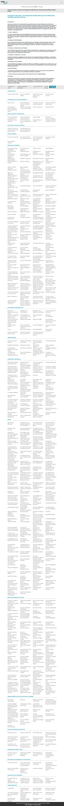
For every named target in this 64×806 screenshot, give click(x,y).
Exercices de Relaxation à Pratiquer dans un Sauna (51, 493)
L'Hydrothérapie (49, 148)
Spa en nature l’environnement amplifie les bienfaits (38, 281)
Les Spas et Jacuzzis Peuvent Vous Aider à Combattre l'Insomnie (38, 438)
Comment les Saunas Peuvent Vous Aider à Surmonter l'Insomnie (38, 516)
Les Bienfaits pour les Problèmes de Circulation (51, 219)
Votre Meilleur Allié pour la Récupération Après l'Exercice (25, 434)
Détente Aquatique (24, 161)
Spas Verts (22, 699)
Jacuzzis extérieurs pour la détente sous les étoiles (38, 754)
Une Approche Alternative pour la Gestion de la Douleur (38, 457)
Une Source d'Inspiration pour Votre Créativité (50, 388)
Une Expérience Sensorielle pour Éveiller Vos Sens (49, 177)
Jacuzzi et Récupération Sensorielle (23, 578)
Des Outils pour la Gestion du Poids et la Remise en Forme (25, 479)
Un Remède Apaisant (50, 518)
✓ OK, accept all (28, 804)
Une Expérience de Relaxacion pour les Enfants (12, 448)
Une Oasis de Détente (51, 340)
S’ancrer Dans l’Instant (25, 260)
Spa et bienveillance (37, 272)
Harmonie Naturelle (37, 185)
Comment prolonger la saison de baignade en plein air (13, 794)
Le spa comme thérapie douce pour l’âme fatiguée (12, 593)
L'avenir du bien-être (12, 762)
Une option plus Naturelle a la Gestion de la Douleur (13, 453)
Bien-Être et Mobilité (12, 198)
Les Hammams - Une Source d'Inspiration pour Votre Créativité (13, 405)
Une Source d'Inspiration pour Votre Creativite (24, 372)
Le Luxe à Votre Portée (13, 137)
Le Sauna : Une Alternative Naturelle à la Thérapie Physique (13, 535)
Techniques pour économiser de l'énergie (11, 800)
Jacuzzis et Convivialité (25, 348)
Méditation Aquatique (25, 158)
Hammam (35, 375)
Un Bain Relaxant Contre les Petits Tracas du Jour (50, 654)
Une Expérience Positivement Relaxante (11, 156)
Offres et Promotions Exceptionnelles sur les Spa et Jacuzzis (13, 130)
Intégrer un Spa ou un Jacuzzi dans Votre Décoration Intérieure (38, 368)
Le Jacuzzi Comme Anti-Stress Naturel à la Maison (38, 654)
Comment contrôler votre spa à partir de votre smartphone (25, 764)
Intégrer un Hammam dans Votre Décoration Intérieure (38, 384)
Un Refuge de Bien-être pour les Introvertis (24, 540)
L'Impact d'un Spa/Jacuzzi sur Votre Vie (13, 187)
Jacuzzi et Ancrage (37, 638)
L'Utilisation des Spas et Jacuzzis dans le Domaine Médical (38, 474)
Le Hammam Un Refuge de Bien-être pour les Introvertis (37, 540)
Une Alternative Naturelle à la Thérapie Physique (25, 535)
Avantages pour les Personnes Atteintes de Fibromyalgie (38, 430)
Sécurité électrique (37, 732)
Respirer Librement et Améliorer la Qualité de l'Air (25, 489)
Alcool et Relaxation (50, 190)
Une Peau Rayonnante (38, 170)
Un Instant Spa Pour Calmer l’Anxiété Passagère (12, 646)
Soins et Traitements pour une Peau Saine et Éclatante (13, 196)
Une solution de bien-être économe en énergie (13, 721)
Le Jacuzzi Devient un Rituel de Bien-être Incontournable (38, 258)
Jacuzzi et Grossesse (38, 551)
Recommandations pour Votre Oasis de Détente (25, 104)
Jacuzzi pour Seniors (25, 556)
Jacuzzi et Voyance (24, 627)
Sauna (9, 329)
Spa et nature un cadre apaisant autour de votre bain (51, 289)
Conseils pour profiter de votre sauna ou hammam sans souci (25, 745)
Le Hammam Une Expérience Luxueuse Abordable (38, 405)
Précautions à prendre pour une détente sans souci (51, 734)
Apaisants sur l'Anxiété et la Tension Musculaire (13, 605)
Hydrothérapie (36, 491)
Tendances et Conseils (51, 375)
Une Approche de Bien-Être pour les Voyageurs (37, 468)
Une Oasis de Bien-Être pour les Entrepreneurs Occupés (13, 474)
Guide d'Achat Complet (13, 94)
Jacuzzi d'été (11, 788)
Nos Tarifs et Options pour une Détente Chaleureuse (38, 138)
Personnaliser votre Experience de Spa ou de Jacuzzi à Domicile (13, 368)
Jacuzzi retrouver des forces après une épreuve (38, 585)
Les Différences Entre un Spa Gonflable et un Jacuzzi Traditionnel (25, 130)
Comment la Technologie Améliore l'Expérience (13, 191)
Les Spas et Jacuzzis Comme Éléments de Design (13, 377)
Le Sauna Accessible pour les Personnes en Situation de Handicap (13, 529)
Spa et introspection (12, 296)
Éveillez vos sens (37, 148)
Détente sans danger (50, 737)
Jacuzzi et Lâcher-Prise (38, 250)
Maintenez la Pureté (25, 345)
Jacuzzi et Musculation (51, 556)
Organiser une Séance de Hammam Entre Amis (38, 401)
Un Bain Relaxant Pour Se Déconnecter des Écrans (51, 646)
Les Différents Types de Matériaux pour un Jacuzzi (38, 354)
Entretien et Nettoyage (13, 345)
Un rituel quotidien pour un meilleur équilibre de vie (37, 692)
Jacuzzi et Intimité (37, 613)
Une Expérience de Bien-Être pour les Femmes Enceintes (50, 474)
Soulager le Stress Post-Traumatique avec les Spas (13, 443)
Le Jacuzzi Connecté (37, 768)
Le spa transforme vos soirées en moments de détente (38, 302)
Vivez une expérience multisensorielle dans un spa (13, 273)
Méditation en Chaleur (38, 211)
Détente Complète (37, 319)
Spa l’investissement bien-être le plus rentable (38, 677)
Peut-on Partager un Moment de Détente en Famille (38, 629)
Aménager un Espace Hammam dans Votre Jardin (13, 388)
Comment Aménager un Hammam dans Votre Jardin (13, 401)
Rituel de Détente (24, 206)
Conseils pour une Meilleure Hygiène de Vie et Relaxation (25, 424)
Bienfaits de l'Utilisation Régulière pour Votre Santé (13, 434)
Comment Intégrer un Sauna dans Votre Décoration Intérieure (25, 384)
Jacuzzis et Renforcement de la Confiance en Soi (50, 223)
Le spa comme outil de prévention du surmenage (51, 668)
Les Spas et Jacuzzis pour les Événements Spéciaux (25, 368)
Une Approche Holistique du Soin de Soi (25, 196)
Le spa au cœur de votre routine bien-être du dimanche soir (25, 285)
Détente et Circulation (38, 154)
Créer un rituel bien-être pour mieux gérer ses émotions (50, 281)
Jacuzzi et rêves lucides (13, 671)
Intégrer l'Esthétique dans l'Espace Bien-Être (25, 410)
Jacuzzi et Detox (11, 564)
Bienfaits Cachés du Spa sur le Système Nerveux (37, 573)
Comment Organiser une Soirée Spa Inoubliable (38, 364)
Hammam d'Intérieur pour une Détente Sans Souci (25, 121)
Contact (46, 86)
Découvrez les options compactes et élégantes (25, 754)
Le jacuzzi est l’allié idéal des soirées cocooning (12, 302)
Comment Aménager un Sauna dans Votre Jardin (51, 397)
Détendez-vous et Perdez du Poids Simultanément (24, 177)
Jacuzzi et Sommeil (50, 625)
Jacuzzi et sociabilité (12, 679)
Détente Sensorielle (25, 253)
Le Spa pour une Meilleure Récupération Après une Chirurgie (25, 463)
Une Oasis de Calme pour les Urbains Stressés (37, 453)
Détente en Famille (12, 170)
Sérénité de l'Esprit (24, 151)
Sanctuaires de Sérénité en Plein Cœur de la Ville (38, 549)
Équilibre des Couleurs (38, 158)
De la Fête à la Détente (51, 180)
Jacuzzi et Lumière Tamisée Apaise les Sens (12, 262)
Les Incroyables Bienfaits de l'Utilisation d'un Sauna (25, 509)
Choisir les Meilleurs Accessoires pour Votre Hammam (25, 326)
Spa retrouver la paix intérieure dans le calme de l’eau (12, 285)
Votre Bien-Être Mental (13, 507)
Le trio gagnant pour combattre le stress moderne (50, 692)
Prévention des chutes (25, 732)
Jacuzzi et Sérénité (37, 253)
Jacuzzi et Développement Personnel (49, 245)
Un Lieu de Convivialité (13, 551)
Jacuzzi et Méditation (38, 229)
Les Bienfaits (11, 208)
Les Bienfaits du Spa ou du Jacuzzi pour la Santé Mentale (50, 430)
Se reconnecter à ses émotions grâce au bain (12, 585)
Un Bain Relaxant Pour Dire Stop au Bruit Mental (38, 642)
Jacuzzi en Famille (37, 607)
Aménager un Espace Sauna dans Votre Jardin (51, 384)
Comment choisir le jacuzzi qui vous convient (12, 754)
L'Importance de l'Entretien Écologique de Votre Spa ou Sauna (51, 701)
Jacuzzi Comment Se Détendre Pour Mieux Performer (25, 293)
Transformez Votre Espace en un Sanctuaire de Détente (25, 364)
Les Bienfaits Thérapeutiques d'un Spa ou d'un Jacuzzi (25, 438)
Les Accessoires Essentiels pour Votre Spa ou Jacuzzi (51, 321)
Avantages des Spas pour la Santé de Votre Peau (25, 457)
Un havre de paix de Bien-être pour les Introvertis (50, 448)
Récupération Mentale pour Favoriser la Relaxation (38, 484)
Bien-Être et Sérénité (50, 206)
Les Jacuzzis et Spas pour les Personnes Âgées (37, 424)
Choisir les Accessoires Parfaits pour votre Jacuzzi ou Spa (13, 316)
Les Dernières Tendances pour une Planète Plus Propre (37, 705)
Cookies (46, 88)
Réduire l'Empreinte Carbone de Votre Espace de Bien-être (12, 711)
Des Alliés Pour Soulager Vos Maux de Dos (13, 438)
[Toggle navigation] (61, 2)
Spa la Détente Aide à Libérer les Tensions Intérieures (25, 642)
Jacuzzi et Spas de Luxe (51, 627)
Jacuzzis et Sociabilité (51, 607)
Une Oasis (48, 511)
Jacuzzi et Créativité (50, 671)
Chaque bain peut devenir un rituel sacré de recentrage (38, 672)
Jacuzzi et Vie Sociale (38, 625)
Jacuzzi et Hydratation (13, 567)
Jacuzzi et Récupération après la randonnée (51, 569)
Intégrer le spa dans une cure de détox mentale (37, 289)
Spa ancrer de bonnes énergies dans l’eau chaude (51, 664)
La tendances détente (13, 392)
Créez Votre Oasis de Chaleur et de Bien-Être (38, 96)
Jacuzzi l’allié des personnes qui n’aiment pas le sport (38, 578)
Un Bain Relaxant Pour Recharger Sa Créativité (51, 269)
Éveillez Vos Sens (24, 511)
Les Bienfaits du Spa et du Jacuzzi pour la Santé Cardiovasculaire (25, 474)
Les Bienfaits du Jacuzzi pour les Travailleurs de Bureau (13, 354)
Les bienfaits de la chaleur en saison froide (24, 790)
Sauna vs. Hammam (37, 107)
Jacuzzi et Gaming (50, 613)
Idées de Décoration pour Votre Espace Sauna (37, 342)
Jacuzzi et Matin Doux (13, 253)
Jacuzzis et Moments (25, 217)
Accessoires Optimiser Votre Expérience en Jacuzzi (38, 334)
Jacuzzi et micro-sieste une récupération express (13, 668)
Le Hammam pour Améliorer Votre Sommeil (37, 500)
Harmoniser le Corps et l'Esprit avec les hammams (13, 549)
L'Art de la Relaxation (38, 325)
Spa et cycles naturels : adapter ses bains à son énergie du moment (38, 285)
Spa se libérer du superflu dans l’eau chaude (24, 585)
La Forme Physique (24, 521)
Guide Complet (36, 117)
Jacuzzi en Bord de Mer (25, 412)
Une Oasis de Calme (25, 547)
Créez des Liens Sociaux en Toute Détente (50, 453)
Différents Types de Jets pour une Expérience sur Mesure (13, 177)
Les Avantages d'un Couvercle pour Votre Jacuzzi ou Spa (25, 316)
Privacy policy (37, 804)
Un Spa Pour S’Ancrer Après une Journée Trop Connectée (38, 269)
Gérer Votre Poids (12, 521)
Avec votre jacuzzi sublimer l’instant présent (24, 298)
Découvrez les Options (25, 329)
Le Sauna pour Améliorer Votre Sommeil (24, 500)
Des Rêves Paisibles (50, 514)
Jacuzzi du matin (50, 276)
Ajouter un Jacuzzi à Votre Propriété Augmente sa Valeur (38, 349)
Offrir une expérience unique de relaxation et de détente (51, 302)
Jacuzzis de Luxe (49, 107)
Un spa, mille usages (50, 292)
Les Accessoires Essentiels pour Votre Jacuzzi (13, 349)
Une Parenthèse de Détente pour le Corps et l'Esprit (25, 203)
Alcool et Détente (12, 214)
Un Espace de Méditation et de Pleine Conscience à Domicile (51, 434)
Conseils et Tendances (51, 362)
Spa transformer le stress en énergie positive (12, 677)
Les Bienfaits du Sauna (51, 503)
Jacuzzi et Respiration (51, 564)
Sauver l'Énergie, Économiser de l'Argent (24, 715)
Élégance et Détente (25, 211)
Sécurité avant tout (12, 732)
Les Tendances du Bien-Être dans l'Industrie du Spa (50, 372)
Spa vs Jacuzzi (11, 102)
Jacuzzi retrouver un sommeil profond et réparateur (12, 589)
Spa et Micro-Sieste (12, 576)
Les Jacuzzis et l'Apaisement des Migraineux (50, 553)
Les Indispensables (37, 329)
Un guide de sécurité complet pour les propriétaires (38, 741)
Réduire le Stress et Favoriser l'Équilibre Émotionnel (50, 457)
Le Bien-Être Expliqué (25, 185)
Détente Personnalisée (25, 319)
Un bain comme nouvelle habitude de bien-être (50, 298)
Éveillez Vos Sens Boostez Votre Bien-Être (37, 203)
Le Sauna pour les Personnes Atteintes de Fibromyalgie (25, 504)
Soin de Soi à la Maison (25, 603)
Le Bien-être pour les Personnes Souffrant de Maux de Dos (12, 468)
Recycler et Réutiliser (51, 704)
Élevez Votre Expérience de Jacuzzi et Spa (13, 312)
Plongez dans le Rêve (38, 172)
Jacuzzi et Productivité (38, 243)
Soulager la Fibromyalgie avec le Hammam (25, 516)
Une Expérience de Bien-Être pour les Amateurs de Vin (50, 468)
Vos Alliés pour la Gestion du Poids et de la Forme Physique (25, 443)
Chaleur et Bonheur (12, 211)
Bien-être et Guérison (51, 170)
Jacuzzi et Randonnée (25, 231)
